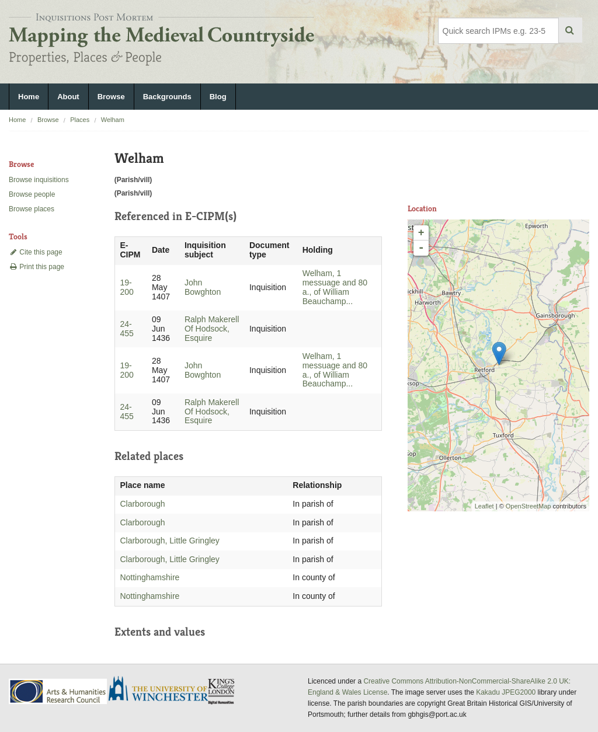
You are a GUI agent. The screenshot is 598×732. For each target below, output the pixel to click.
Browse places (31, 209)
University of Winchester (163, 690)
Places (79, 119)
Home (28, 96)
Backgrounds (167, 96)
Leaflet (484, 506)
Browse (111, 96)
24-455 (126, 328)
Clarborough (142, 503)
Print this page (36, 267)
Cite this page (35, 252)
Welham (112, 119)
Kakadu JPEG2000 (506, 692)
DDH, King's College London (222, 691)
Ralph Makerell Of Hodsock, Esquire (212, 329)
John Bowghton (203, 287)
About (68, 96)
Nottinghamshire (149, 577)
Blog (218, 96)
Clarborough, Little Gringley (169, 540)
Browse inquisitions (39, 180)
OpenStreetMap (528, 506)
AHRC (59, 691)
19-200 (126, 287)
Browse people (32, 194)
